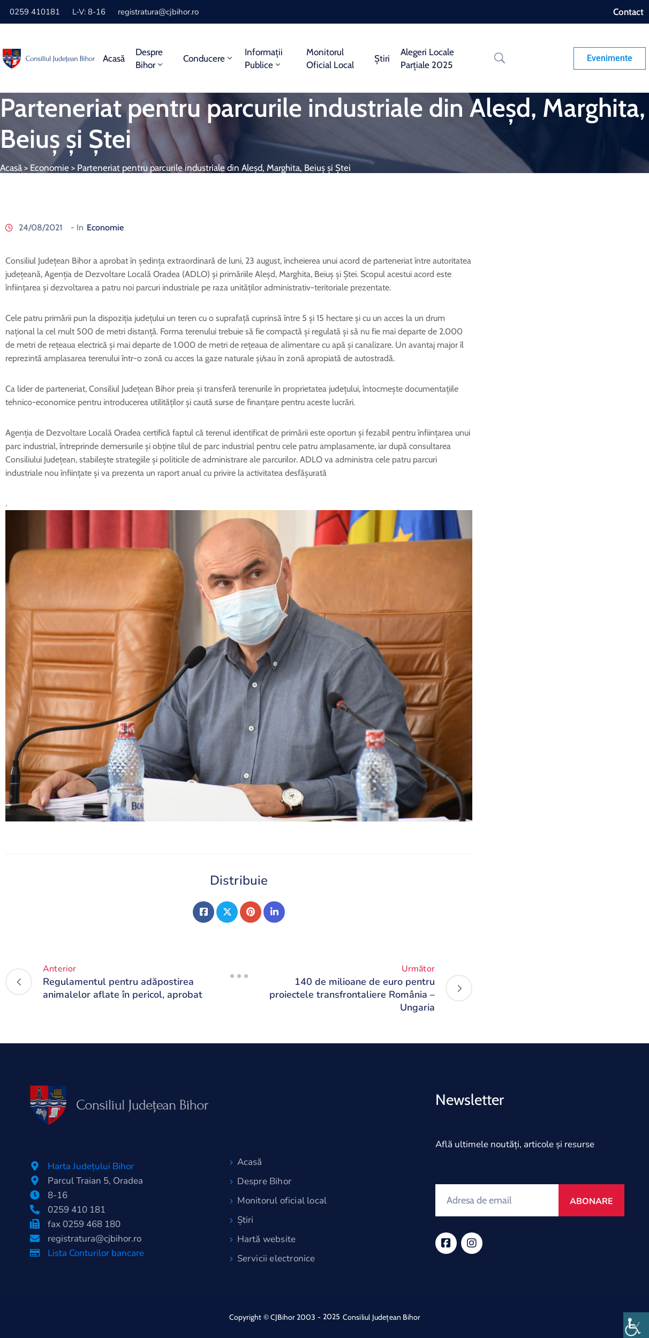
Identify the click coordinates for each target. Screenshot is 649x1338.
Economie (49, 167)
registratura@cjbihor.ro (158, 11)
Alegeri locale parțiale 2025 (427, 58)
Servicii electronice (276, 1258)
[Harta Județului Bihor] (35, 1166)
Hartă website (266, 1239)
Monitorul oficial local (330, 58)
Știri (382, 58)
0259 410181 (35, 11)
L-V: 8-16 (88, 11)
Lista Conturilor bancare (96, 1253)
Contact (628, 11)
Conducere (208, 58)
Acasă (114, 58)
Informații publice (264, 58)
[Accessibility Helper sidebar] (636, 1325)
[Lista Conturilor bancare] (35, 1253)
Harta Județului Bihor (91, 1166)
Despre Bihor (149, 58)
